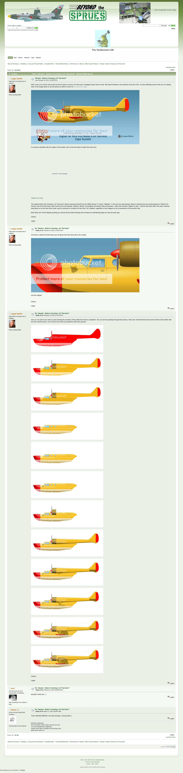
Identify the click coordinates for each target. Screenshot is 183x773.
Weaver (82, 64)
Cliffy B (87, 64)
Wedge (22, 770)
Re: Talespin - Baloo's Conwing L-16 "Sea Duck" (52, 228)
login (13, 25)
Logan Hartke (17, 79)
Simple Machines (99, 759)
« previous (168, 67)
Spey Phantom (93, 64)
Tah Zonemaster (95, 762)
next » (174, 67)
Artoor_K (15, 710)
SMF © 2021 (91, 759)
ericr (13, 688)
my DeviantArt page (80, 87)
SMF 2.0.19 (84, 759)
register (19, 25)
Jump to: (163, 746)
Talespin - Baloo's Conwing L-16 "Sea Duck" (50, 78)
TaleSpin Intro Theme (37, 198)
